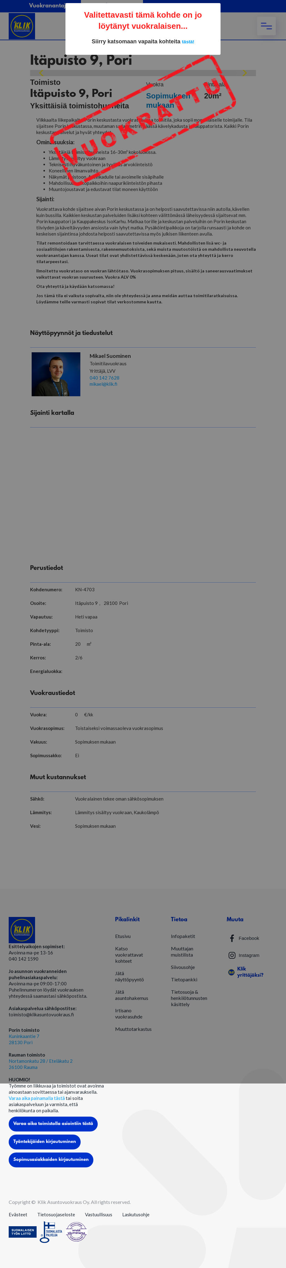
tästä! (188, 41)
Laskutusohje (136, 1214)
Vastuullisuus (98, 1214)
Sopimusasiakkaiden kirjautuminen (51, 1159)
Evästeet (18, 1214)
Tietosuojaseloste (56, 1214)
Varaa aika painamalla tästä (37, 1098)
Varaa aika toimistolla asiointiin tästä (53, 1124)
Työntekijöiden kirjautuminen (44, 1141)
